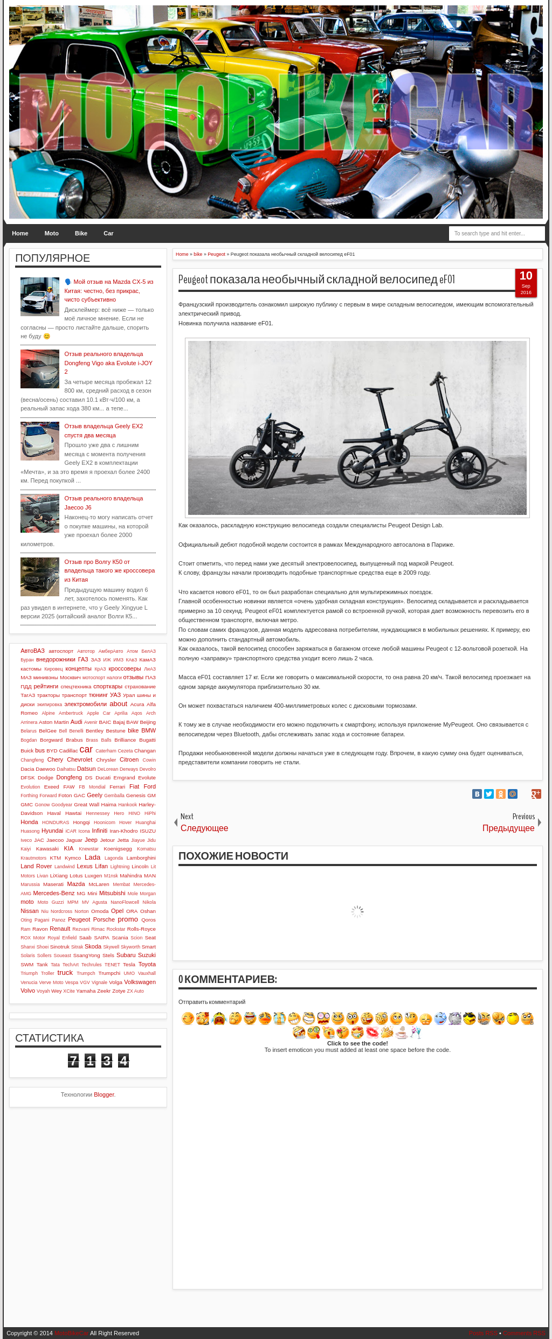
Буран (27, 659)
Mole (133, 893)
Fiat (134, 786)
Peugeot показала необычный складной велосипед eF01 (316, 279)
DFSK (27, 777)
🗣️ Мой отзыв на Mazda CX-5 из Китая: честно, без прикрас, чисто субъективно (109, 290)
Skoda (93, 946)
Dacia (27, 769)
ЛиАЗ (150, 669)
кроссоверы (125, 668)
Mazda (76, 884)
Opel (117, 911)
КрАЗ (100, 669)
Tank (42, 964)
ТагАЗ (27, 695)
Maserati (53, 884)
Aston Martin (54, 722)
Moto (52, 233)
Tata (55, 964)
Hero (119, 813)
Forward (48, 795)
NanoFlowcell (125, 902)
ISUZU (148, 831)
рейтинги (45, 686)
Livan (42, 875)
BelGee (48, 731)
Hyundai (52, 830)
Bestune (115, 731)
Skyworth (130, 947)
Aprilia (120, 713)
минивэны (45, 677)
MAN (150, 875)
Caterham (105, 751)
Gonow (42, 804)
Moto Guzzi (51, 902)
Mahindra (131, 875)
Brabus (74, 740)
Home (20, 233)
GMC (26, 804)
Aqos (137, 713)
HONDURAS (55, 822)
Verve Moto (51, 982)
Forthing (29, 795)
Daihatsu (66, 769)
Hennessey (97, 813)
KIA (69, 848)
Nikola (149, 902)
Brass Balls (99, 740)
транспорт (74, 695)
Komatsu (146, 849)
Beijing (148, 722)
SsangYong (86, 955)
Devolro (148, 769)
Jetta (123, 840)
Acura (137, 704)
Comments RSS (524, 1333)
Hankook (127, 804)
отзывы (133, 677)
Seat (150, 937)
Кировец (53, 669)
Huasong (29, 831)
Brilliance (125, 740)
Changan (145, 751)
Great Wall (86, 804)
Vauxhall (147, 973)
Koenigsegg (118, 849)
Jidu (151, 840)
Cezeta (125, 751)
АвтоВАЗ (32, 650)
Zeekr (104, 991)
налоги (114, 677)
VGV (85, 982)
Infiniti (100, 830)
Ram (25, 929)
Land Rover (36, 866)
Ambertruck (71, 713)
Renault (60, 928)
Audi (76, 722)
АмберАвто (111, 651)
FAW (69, 787)
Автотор (86, 651)
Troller (47, 973)
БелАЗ (148, 651)
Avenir (91, 722)
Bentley (95, 731)
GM (151, 795)
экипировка (49, 704)
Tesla (129, 964)
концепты (79, 668)
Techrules (91, 964)
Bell (63, 731)
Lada (92, 857)
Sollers (44, 955)
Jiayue (137, 840)
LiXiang (59, 875)
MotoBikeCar (71, 1333)
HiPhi (150, 813)
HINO (134, 813)
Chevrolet (79, 759)
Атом (132, 651)
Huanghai (145, 822)
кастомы (31, 669)
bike (133, 730)
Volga (115, 982)
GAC (79, 795)
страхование (140, 686)
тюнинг (98, 695)
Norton (81, 911)
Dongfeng (69, 777)
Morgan (148, 893)
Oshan (148, 911)
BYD (51, 751)
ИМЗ (118, 659)
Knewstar (89, 849)
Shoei (43, 947)
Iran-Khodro (123, 831)
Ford (149, 786)
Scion (136, 937)
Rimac (98, 929)
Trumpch (86, 973)
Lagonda (114, 858)
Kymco (73, 858)
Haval (53, 813)
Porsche (104, 919)
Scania (120, 937)
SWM (26, 964)
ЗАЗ (96, 659)
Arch (151, 713)
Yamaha (85, 991)
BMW (148, 730)
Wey (56, 991)
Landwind (64, 866)
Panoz (58, 920)
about (118, 704)
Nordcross (61, 911)
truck (65, 972)
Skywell (111, 947)
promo (128, 919)
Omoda (99, 911)
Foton (65, 795)
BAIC (105, 722)
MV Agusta (94, 902)
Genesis (136, 795)
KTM (55, 858)
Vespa (71, 982)
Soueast (62, 955)
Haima (109, 804)
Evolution (30, 787)
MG (81, 893)
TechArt (71, 964)
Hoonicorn (104, 822)
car (86, 749)
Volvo (27, 990)
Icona (84, 831)
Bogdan (28, 740)
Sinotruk (60, 947)
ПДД (25, 686)
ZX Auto (135, 991)
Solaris (27, 955)
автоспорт (61, 651)
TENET (112, 964)
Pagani (41, 920)
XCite (69, 991)
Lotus (76, 875)
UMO (129, 973)
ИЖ (107, 659)
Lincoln (140, 866)
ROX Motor (32, 937)
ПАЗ (151, 677)
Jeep (91, 839)
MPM (73, 902)
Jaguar (74, 840)
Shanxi (27, 947)
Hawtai (73, 813)
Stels (108, 955)
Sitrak (77, 947)
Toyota (147, 964)
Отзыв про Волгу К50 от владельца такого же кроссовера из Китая (110, 571)
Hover (125, 822)
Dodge (45, 777)
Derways (129, 769)
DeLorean (108, 769)
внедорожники (55, 659)
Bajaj (119, 722)
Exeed (51, 787)
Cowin (149, 760)
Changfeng (32, 760)
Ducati (103, 777)
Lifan (101, 866)
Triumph (29, 973)
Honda (29, 822)
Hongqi (81, 822)
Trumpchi (109, 973)
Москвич (70, 677)
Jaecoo (55, 840)
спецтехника (75, 686)
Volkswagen (140, 982)
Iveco (26, 840)
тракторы (48, 695)
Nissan (29, 911)
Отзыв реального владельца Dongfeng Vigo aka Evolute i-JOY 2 (109, 363)
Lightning (120, 866)
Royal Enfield (62, 937)
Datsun (86, 768)
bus (40, 750)
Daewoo (45, 769)
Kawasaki (47, 849)
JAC (39, 840)
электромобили (85, 704)
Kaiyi (25, 849)
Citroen (129, 759)
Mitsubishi (112, 893)
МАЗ (26, 677)
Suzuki (147, 955)
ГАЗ (83, 659)
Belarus (28, 731)
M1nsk (111, 875)
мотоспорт (93, 677)
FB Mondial (92, 787)
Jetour (107, 840)
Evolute (147, 777)
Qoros (148, 920)
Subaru (125, 955)
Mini (92, 893)
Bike (81, 233)
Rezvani (80, 929)
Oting (26, 920)
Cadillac (68, 751)
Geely (94, 795)
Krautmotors (33, 858)
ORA (131, 911)
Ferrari (117, 787)
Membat (121, 884)
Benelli (76, 731)
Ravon (40, 929)
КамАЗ (148, 659)
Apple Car (99, 713)
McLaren (98, 884)
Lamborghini (141, 858)
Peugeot (79, 919)
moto (26, 901)
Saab (85, 937)
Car (108, 233)
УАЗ (115, 695)
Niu (45, 911)
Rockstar (116, 929)
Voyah (43, 991)
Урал (129, 695)
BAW (132, 722)
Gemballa (114, 795)
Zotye (119, 991)
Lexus (84, 866)
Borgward (51, 740)
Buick (26, 751)
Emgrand (124, 777)
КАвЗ (131, 659)
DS (89, 777)
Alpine (48, 713)
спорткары (107, 686)
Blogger (104, 1094)
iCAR (71, 831)
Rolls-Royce (141, 929)
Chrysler (106, 760)
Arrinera (28, 722)
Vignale (99, 982)
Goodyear (62, 804)
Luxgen (93, 875)
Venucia (28, 982)
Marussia (30, 884)
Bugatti (147, 740)
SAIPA (101, 937)
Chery (55, 759)
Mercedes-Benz (54, 893)
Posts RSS (483, 1333)
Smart (149, 947)
